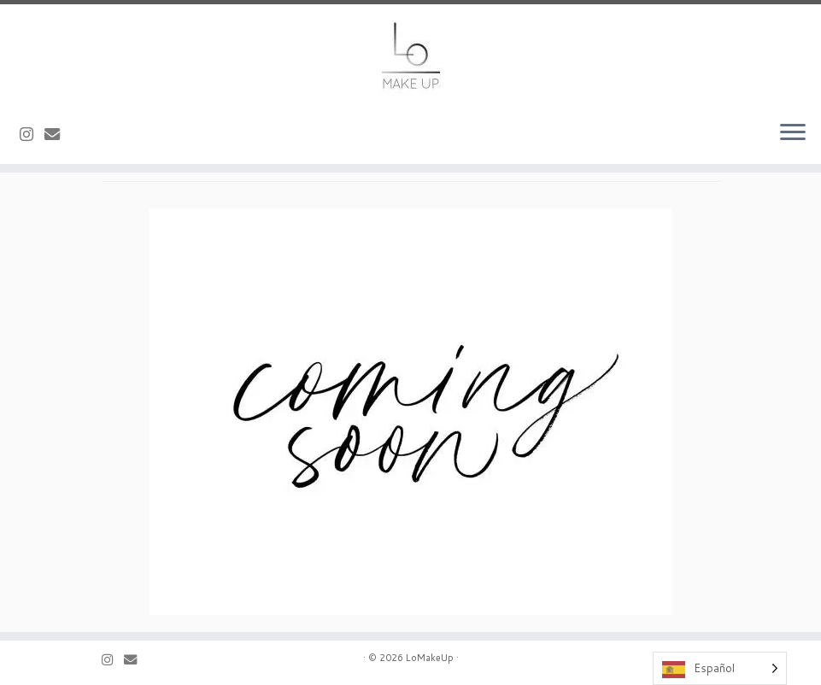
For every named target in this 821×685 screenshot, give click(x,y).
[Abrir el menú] (793, 133)
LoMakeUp (430, 658)
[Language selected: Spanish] (720, 668)
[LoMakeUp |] (410, 55)
